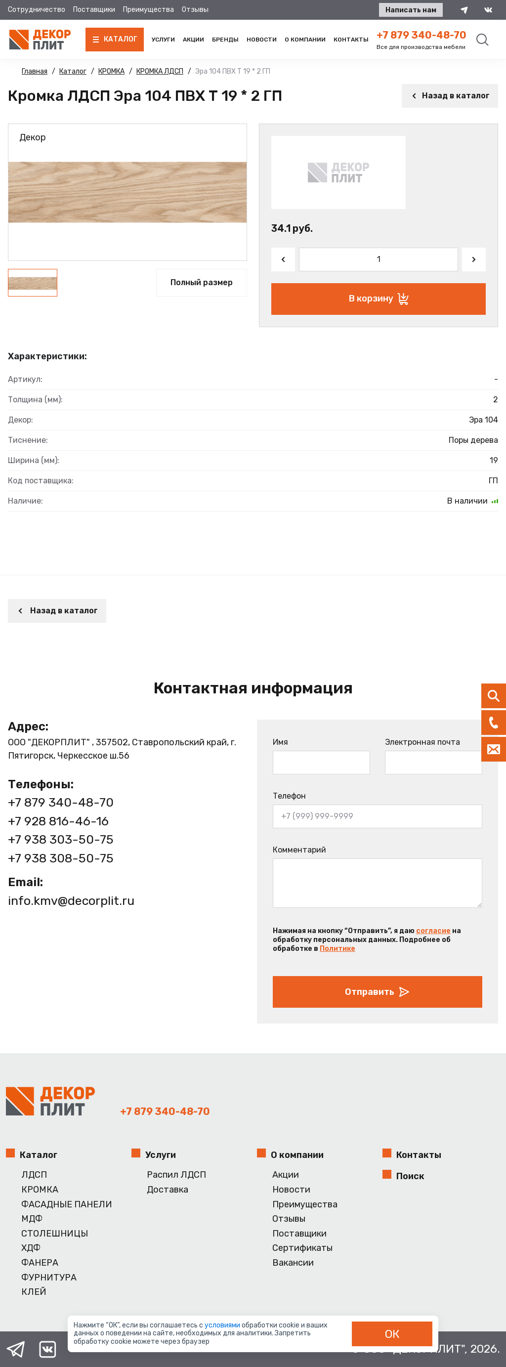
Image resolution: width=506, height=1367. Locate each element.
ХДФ (31, 1248)
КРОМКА (39, 1190)
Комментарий (299, 849)
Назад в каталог (450, 95)
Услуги (163, 39)
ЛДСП (34, 1175)
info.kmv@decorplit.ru (71, 901)
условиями (223, 1325)
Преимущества (148, 9)
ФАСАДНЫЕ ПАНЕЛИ (66, 1204)
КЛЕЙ (33, 1292)
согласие (433, 931)
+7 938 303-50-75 (61, 839)
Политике (337, 948)
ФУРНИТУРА (49, 1278)
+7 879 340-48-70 (421, 35)
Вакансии (293, 1263)
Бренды (225, 39)
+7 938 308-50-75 (61, 858)
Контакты (351, 39)
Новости (262, 39)
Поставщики (94, 9)
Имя (280, 742)
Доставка (167, 1190)
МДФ (31, 1219)
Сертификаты (302, 1248)
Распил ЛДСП (176, 1175)
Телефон (289, 796)
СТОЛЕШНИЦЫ (54, 1234)
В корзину (379, 299)
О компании (305, 39)
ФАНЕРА (39, 1263)
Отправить (377, 992)
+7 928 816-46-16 (58, 821)
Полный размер (201, 282)
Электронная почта (422, 742)
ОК (392, 1334)
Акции (193, 39)
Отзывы (195, 9)
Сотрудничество (36, 9)
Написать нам (410, 10)
